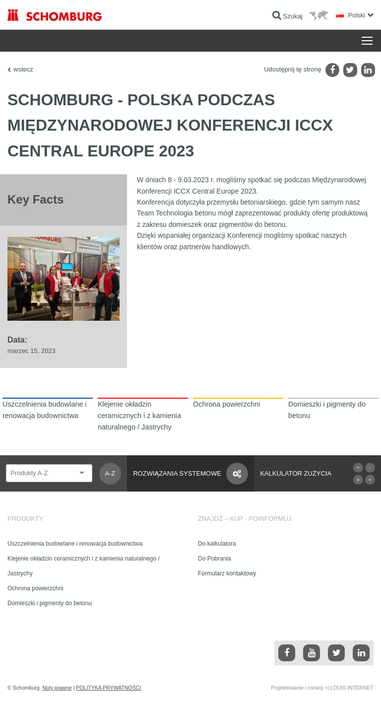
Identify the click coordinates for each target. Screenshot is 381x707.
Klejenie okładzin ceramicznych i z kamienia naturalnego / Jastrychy (83, 566)
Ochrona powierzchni (35, 588)
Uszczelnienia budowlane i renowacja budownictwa (74, 543)
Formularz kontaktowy (227, 573)
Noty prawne (57, 688)
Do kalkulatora (217, 543)
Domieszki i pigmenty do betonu (49, 603)
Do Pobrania (214, 558)
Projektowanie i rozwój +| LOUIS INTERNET (322, 688)
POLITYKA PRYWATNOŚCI (108, 688)
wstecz (23, 69)
